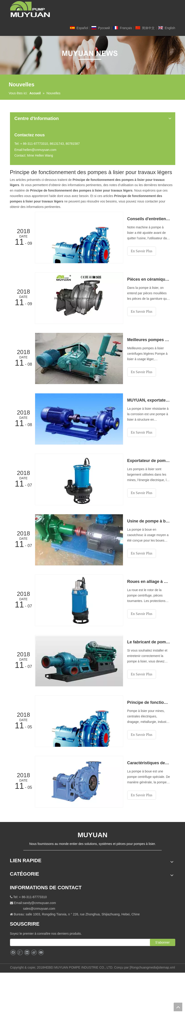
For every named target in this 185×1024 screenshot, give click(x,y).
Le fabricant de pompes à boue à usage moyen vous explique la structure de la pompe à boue (148, 642)
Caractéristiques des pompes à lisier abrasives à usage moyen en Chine (148, 763)
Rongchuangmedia (143, 967)
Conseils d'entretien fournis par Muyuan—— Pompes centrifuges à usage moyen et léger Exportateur (148, 219)
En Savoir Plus (141, 251)
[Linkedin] (27, 952)
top (178, 1007)
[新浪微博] (34, 952)
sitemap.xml (166, 967)
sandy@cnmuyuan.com (39, 903)
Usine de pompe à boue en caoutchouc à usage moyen (148, 521)
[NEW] (92, 55)
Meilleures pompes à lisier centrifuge (148, 339)
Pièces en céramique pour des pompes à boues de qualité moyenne (148, 279)
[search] (84, 942)
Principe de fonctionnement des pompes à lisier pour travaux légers (148, 702)
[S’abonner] (162, 942)
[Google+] (20, 952)
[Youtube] (41, 952)
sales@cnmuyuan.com (39, 908)
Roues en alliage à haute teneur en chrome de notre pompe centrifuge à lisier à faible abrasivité (148, 581)
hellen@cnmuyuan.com (39, 150)
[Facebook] (13, 952)
